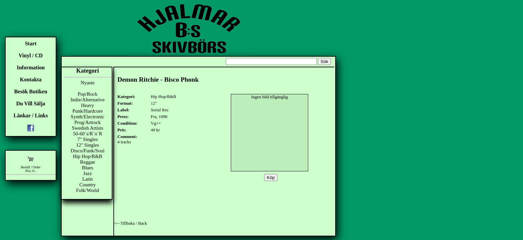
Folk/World (87, 190)
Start (31, 43)
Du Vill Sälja (30, 103)
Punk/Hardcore (87, 111)
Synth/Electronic (87, 116)
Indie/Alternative (87, 99)
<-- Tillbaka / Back (130, 223)
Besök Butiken (30, 91)
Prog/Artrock (87, 122)
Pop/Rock (87, 94)
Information (31, 67)
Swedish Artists (87, 128)
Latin (87, 179)
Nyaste (88, 82)
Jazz (87, 173)
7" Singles (87, 139)
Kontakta (31, 79)
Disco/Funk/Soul (88, 150)
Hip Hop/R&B (87, 156)
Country (87, 184)
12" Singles (87, 145)
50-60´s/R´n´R (87, 133)
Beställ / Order (31, 167)
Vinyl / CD (31, 55)
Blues (87, 167)
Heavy (87, 105)
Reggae (87, 162)
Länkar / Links (31, 115)
